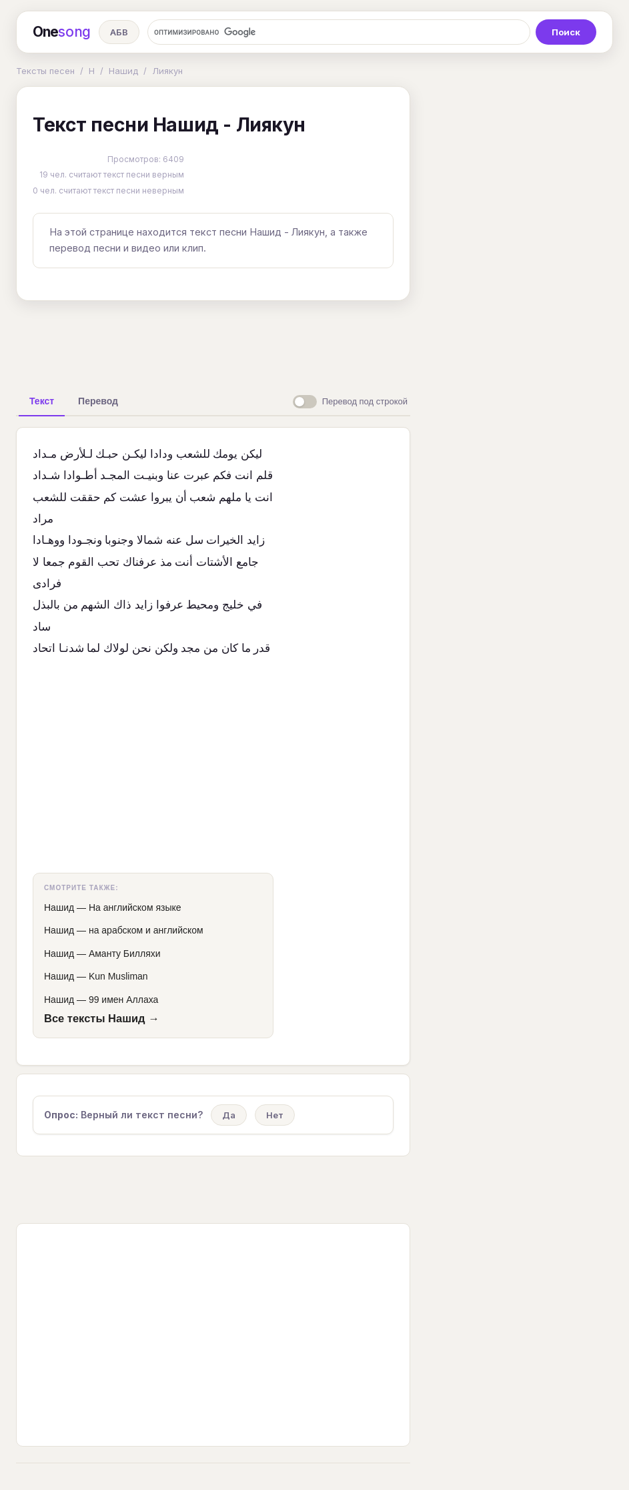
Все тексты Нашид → (101, 1018)
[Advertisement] (226, 342)
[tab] (42, 401)
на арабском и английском (146, 930)
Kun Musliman (118, 976)
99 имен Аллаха (123, 999)
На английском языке (135, 907)
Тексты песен (45, 70)
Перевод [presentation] (98, 401)
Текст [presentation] (41, 401)
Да (228, 1115)
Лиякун (167, 70)
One (62, 32)
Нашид (123, 70)
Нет (274, 1115)
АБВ (119, 32)
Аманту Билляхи (125, 953)
